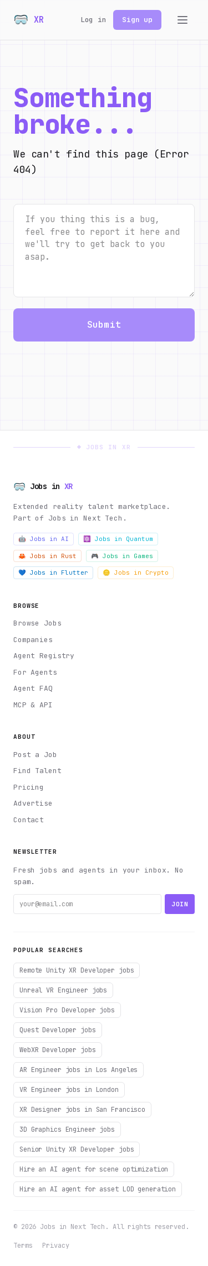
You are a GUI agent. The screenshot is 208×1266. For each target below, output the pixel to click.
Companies (33, 639)
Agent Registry (43, 655)
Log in (93, 19)
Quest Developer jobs (57, 1030)
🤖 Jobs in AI (43, 539)
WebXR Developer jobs (57, 1050)
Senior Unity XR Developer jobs (76, 1149)
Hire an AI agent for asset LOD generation (97, 1189)
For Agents (35, 672)
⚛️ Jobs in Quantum (118, 539)
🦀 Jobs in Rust (47, 556)
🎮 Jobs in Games (122, 556)
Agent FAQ (33, 688)
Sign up (137, 19)
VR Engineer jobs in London (69, 1089)
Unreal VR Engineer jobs (63, 990)
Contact (28, 819)
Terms (22, 1245)
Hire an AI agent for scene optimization (93, 1169)
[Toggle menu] (182, 20)
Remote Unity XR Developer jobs (76, 970)
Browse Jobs (37, 623)
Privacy (55, 1245)
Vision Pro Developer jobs (67, 1010)
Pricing (28, 787)
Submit (104, 324)
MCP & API (33, 705)
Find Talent (37, 770)
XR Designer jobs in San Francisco (82, 1109)
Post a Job (35, 754)
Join (179, 904)
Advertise (33, 803)
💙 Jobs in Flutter (53, 572)
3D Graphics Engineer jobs (67, 1129)
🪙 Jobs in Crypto (136, 572)
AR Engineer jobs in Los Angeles (78, 1069)
